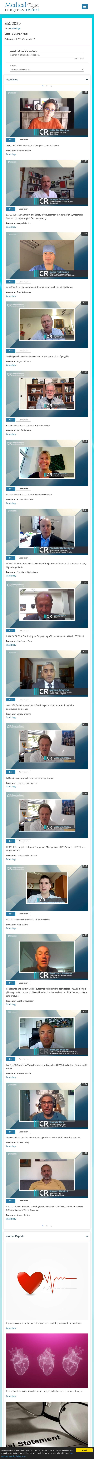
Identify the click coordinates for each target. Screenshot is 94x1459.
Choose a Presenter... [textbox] (21, 70)
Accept (84, 1450)
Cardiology (15, 29)
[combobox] (47, 70)
